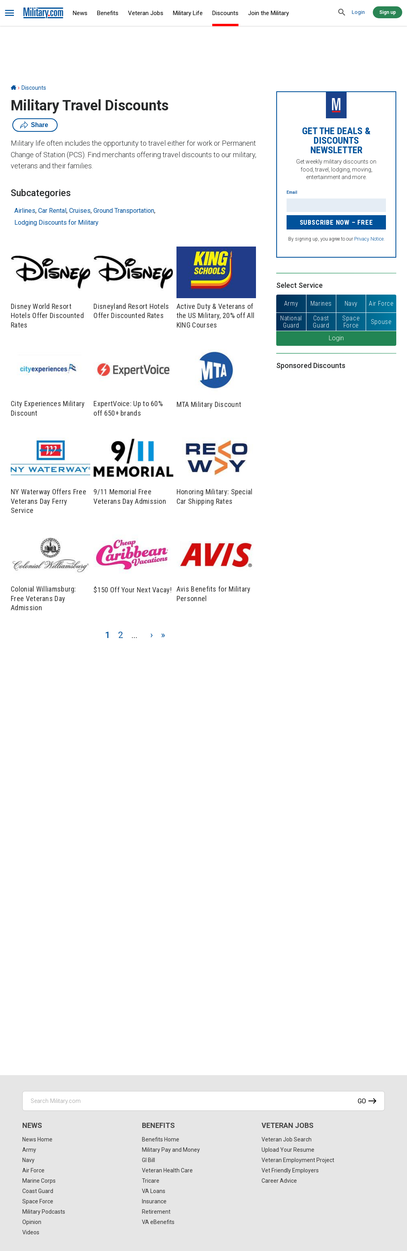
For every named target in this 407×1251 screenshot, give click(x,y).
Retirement (156, 1212)
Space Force (37, 1201)
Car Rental (52, 210)
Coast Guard (37, 1191)
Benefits (107, 13)
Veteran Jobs (145, 13)
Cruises (80, 210)
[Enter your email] (336, 205)
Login (358, 12)
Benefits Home (160, 1139)
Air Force (33, 1170)
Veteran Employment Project (298, 1160)
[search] (342, 12)
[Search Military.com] (203, 1101)
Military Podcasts (43, 1212)
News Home (37, 1139)
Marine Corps (39, 1181)
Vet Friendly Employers (290, 1170)
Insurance (154, 1201)
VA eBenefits (158, 1222)
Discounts (225, 13)
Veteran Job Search (287, 1139)
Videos (30, 1232)
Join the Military (268, 13)
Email (292, 192)
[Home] (13, 88)
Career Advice (279, 1181)
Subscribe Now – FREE (336, 222)
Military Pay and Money (171, 1150)
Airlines (24, 210)
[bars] (10, 13)
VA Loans (153, 1191)
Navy (28, 1160)
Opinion (31, 1222)
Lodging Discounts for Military (56, 222)
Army (29, 1150)
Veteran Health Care (167, 1170)
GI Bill (148, 1160)
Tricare (150, 1181)
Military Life (188, 13)
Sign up (387, 12)
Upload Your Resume (288, 1150)
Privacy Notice (369, 239)
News (80, 13)
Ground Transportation (123, 210)
